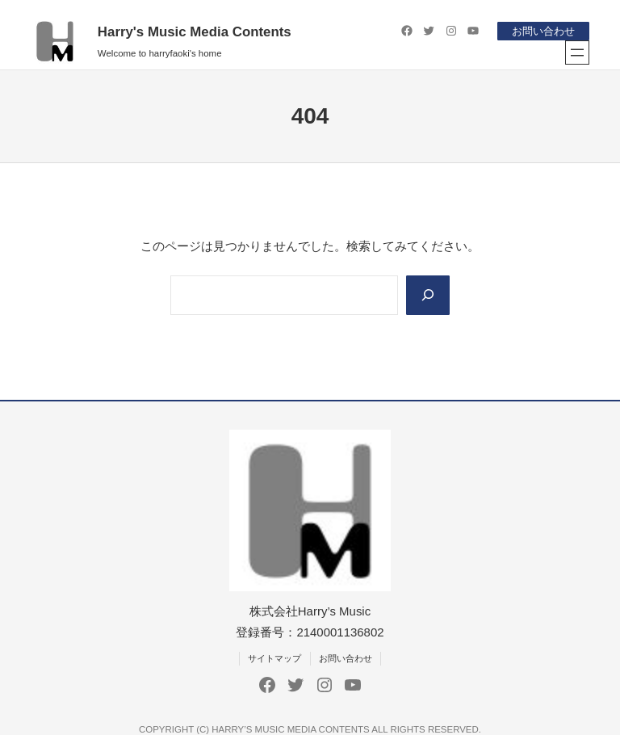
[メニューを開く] (577, 52)
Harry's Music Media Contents (194, 32)
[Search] (428, 295)
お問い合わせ (543, 31)
